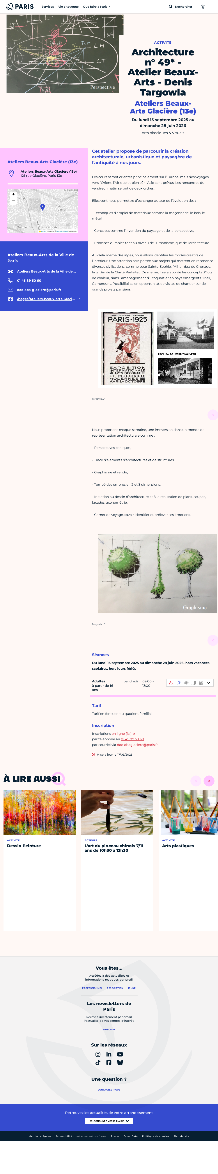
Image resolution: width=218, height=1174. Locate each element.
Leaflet (42, 231)
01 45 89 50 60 (132, 739)
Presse (115, 1136)
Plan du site (182, 1136)
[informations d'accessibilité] (190, 683)
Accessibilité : (81, 1136)
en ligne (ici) (121, 733)
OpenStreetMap (62, 231)
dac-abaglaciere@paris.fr (137, 745)
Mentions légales (40, 1136)
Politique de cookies (155, 1136)
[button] (42, 207)
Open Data (131, 1136)
